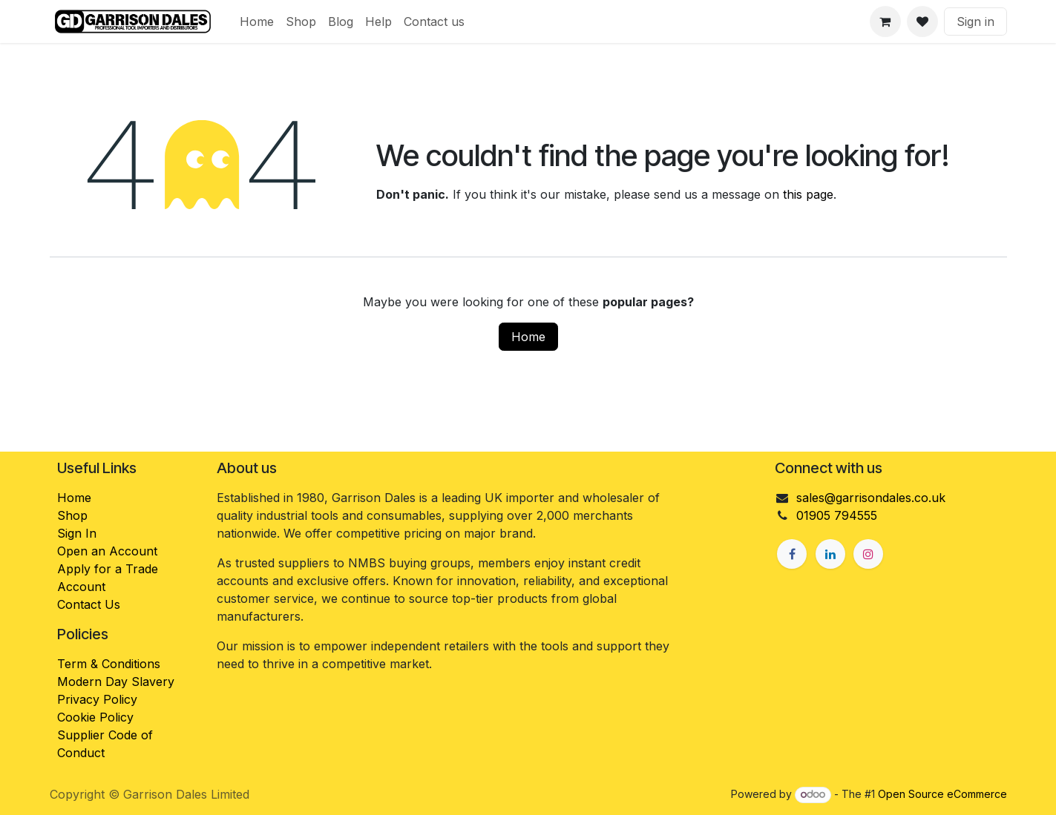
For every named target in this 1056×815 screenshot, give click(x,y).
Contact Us (88, 604)
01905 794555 (836, 515)
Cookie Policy (95, 717)
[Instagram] (868, 554)
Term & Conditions (108, 663)
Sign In (76, 533)
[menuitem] (257, 21)
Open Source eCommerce (942, 794)
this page (808, 194)
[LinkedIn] (830, 554)
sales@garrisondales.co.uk (870, 497)
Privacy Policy (97, 699)
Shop (72, 515)
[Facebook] (792, 554)
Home (528, 336)
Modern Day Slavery (117, 681)
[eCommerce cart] (885, 21)
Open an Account (107, 551)
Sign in (975, 21)
